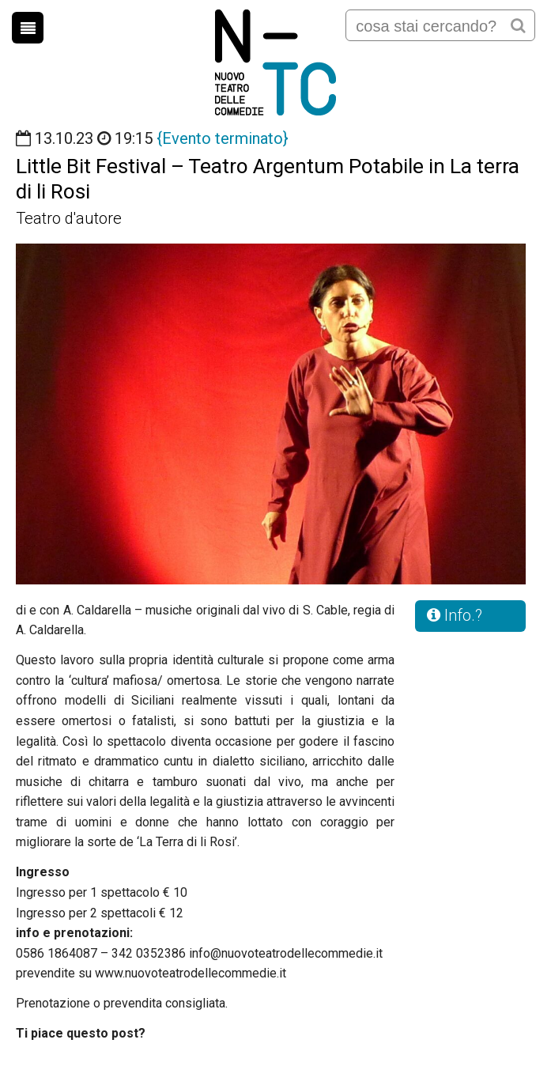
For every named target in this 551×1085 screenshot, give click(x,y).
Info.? (454, 615)
